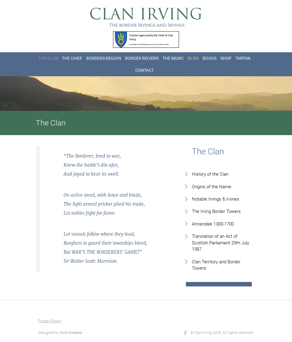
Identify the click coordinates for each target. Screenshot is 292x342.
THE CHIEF (72, 58)
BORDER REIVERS (142, 58)
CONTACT (144, 70)
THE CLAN (48, 58)
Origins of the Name (211, 186)
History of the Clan (210, 174)
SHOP (225, 58)
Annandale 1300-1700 (213, 224)
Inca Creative (71, 332)
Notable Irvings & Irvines (215, 199)
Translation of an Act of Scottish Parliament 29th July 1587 (220, 243)
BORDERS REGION (103, 58)
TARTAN (242, 58)
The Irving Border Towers (216, 211)
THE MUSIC (173, 58)
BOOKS (209, 58)
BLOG (193, 58)
